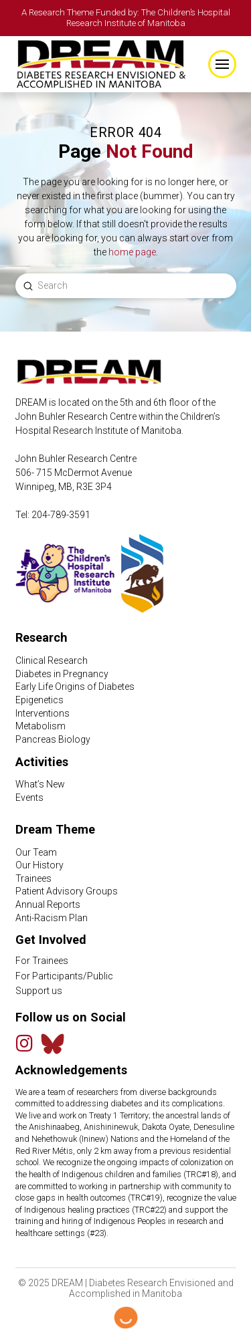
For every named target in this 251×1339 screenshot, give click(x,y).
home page (132, 252)
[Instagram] (24, 1043)
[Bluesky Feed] (52, 1043)
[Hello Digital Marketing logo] (126, 1318)
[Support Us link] (125, 991)
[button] (222, 64)
